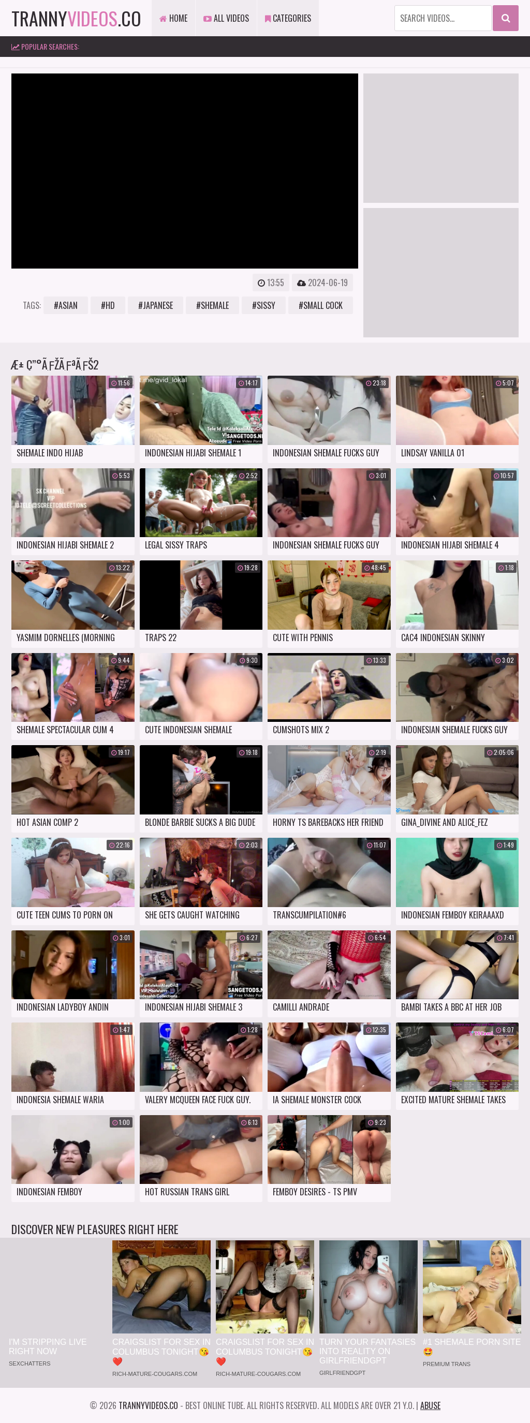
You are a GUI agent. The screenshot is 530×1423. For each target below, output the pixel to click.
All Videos (226, 18)
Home (173, 18)
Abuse (430, 1405)
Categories (288, 18)
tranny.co (76, 18)
